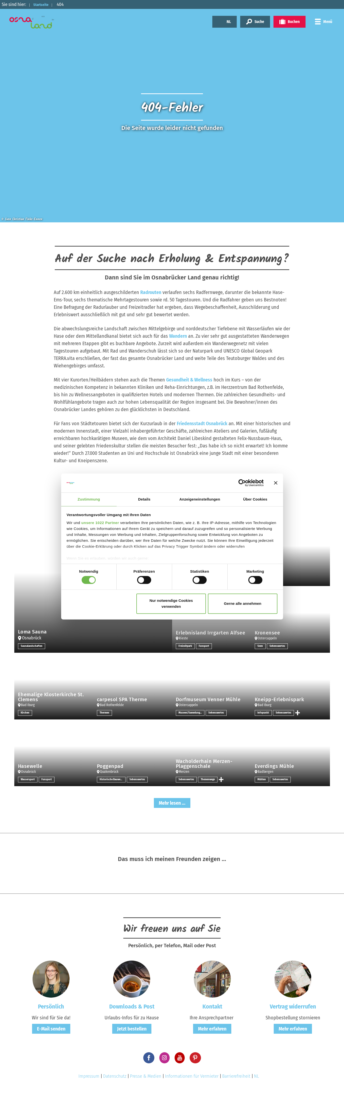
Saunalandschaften (32, 646)
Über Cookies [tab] (255, 499)
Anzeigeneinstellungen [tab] (199, 499)
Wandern (178, 336)
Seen (260, 646)
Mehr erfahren (212, 1028)
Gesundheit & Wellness (189, 380)
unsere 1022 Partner (100, 523)
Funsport (205, 646)
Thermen (105, 713)
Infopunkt (263, 713)
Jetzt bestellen (131, 1028)
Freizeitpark (186, 646)
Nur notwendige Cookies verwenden (171, 604)
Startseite (44, 4)
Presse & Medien (145, 1076)
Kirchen (25, 713)
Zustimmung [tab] (89, 499)
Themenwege (210, 779)
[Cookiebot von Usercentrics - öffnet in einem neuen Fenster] (242, 482)
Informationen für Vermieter (191, 1076)
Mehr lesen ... (172, 803)
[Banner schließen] (275, 482)
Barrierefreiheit (236, 1076)
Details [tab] (144, 499)
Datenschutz (114, 1076)
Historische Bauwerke (113, 779)
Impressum (88, 1076)
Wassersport (28, 779)
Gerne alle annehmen (242, 604)
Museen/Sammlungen (191, 713)
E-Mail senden (51, 1028)
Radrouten (151, 292)
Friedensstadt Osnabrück (202, 423)
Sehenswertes (278, 646)
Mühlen (261, 779)
